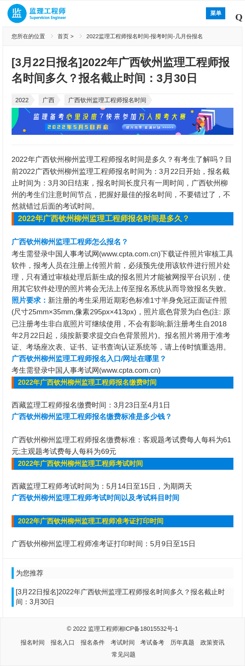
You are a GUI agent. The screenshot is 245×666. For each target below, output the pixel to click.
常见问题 (124, 654)
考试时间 (123, 642)
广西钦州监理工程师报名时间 (107, 100)
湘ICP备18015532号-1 (148, 628)
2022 (22, 100)
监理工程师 (103, 628)
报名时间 (33, 642)
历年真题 (182, 642)
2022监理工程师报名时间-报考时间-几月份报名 (144, 36)
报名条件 (93, 642)
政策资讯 (212, 642)
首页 (63, 36)
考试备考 (152, 642)
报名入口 (63, 642)
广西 (48, 100)
